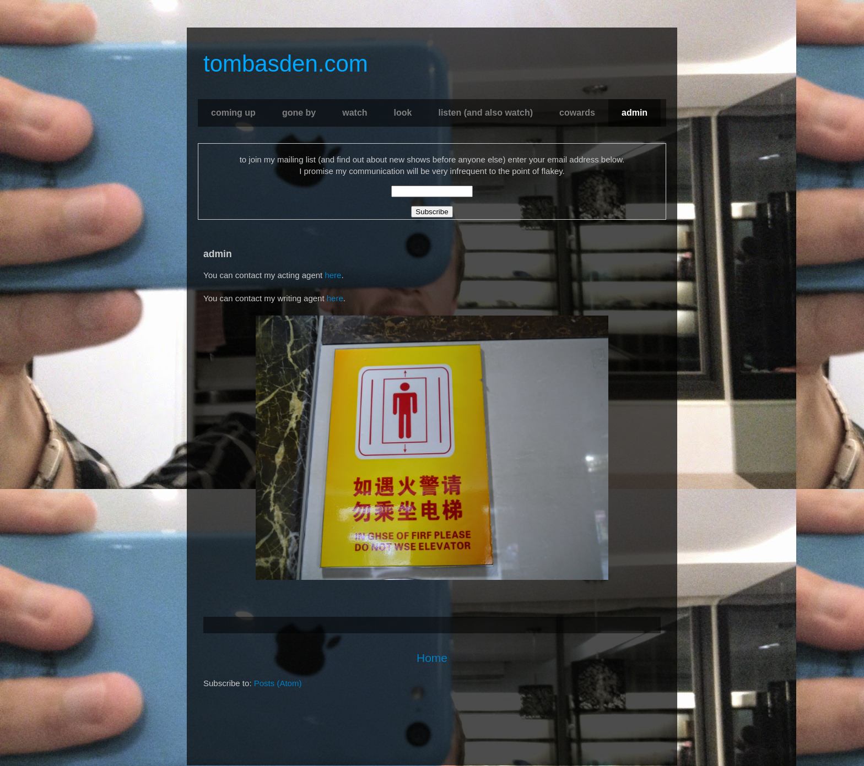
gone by (299, 112)
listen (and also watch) (485, 112)
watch (354, 112)
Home (432, 657)
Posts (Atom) (278, 683)
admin (634, 112)
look (403, 112)
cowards (577, 112)
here (333, 275)
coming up (233, 112)
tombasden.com (285, 64)
